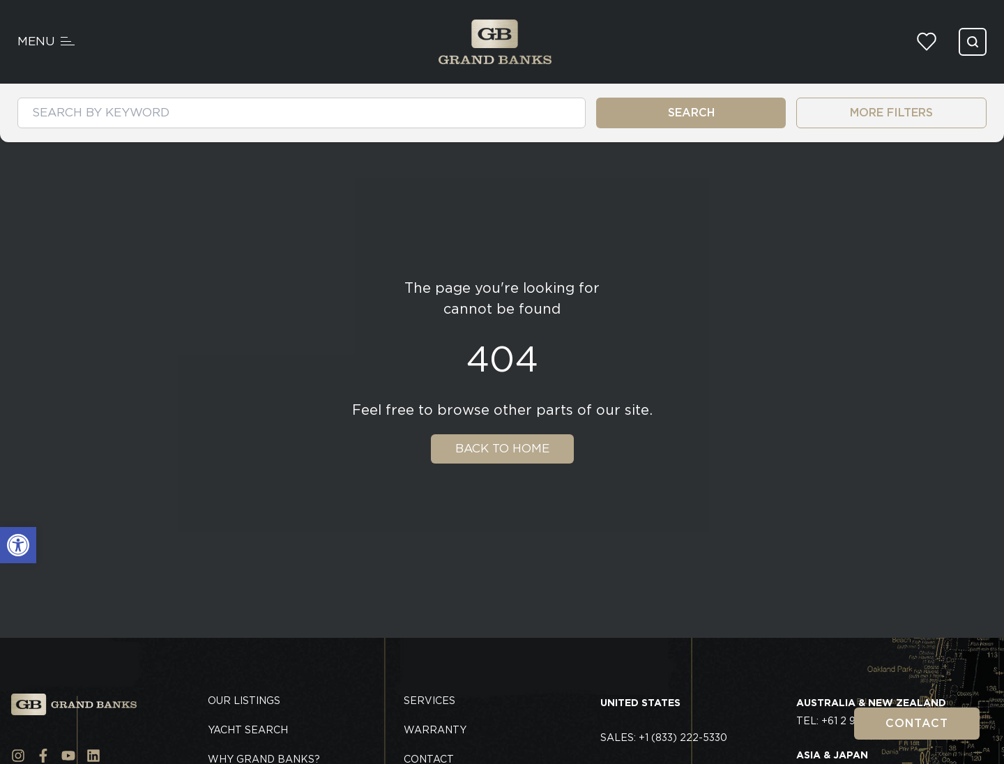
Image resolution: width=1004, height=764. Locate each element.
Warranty (435, 729)
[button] (18, 545)
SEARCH (691, 112)
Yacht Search (248, 729)
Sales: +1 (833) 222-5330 (663, 737)
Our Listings (244, 700)
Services (429, 700)
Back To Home (502, 448)
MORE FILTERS (891, 112)
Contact (916, 723)
